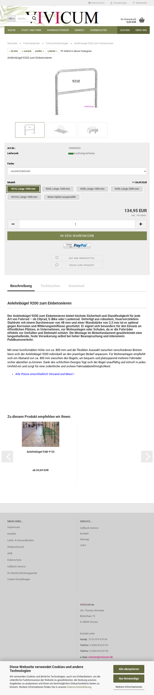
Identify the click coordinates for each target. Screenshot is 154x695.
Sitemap (84, 539)
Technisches (50, 286)
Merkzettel (140, 3)
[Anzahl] (77, 224)
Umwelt (79, 30)
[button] (96, 3)
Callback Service (16, 566)
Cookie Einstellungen (18, 579)
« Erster (13, 51)
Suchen (125, 30)
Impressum (13, 527)
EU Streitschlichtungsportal (22, 573)
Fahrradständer (58, 30)
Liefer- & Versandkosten (20, 540)
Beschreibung (21, 286)
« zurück (26, 51)
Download (76, 286)
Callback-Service (89, 527)
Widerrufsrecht (15, 546)
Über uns (141, 30)
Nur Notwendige (129, 678)
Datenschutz (14, 559)
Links (83, 545)
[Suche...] (11, 18)
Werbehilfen (98, 30)
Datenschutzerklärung (79, 687)
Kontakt (11, 533)
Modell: (77, 182)
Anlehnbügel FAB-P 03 (40, 451)
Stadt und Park (31, 30)
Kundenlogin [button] (118, 3)
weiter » (39, 51)
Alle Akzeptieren (129, 669)
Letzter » (53, 51)
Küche (11, 30)
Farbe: (11, 163)
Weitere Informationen (128, 686)
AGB (9, 553)
